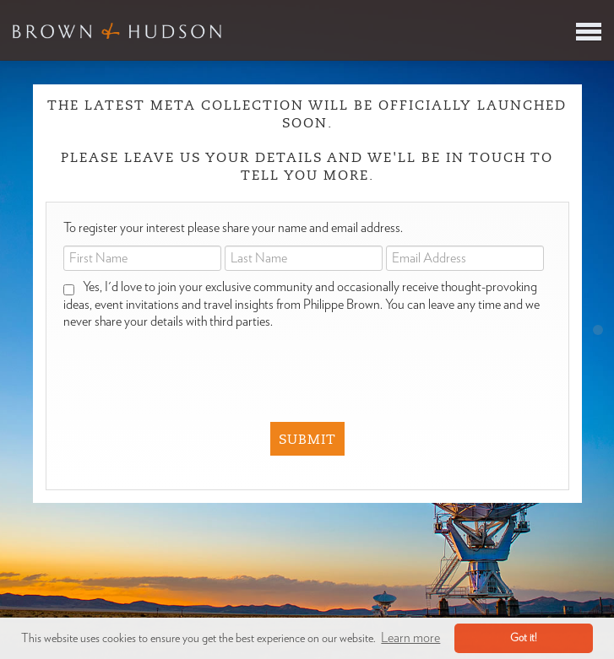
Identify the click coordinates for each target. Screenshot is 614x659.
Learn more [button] (410, 638)
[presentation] (296, 364)
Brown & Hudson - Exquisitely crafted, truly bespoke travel (117, 30)
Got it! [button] (523, 638)
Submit (307, 439)
